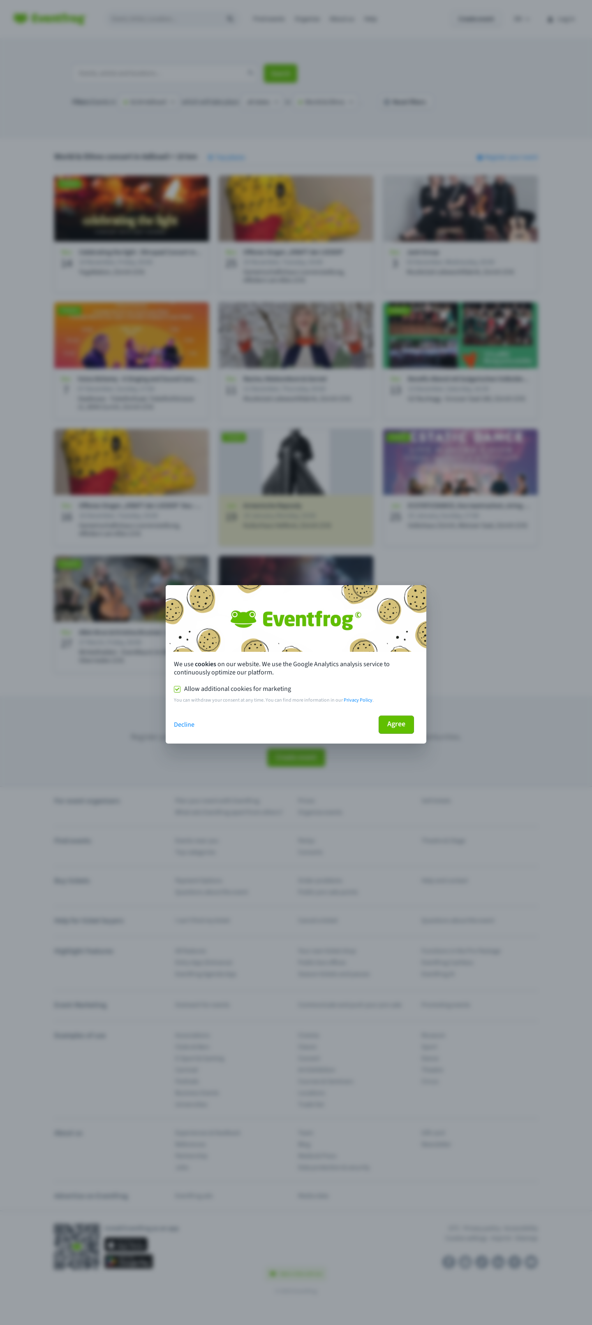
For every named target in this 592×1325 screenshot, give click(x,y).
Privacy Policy (358, 700)
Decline (184, 725)
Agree (396, 724)
